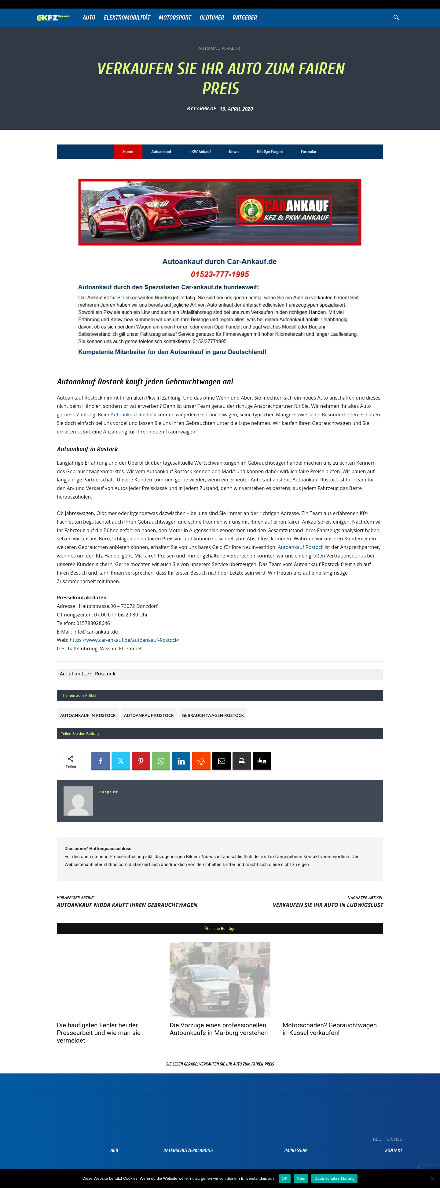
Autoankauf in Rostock (88, 715)
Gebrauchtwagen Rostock (213, 715)
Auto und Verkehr (219, 48)
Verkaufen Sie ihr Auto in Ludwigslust (328, 904)
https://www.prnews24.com (119, 800)
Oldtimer (212, 17)
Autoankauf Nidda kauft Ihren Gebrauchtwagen (127, 904)
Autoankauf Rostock (133, 414)
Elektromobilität (127, 17)
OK (285, 1178)
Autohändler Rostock (88, 674)
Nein (301, 1178)
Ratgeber (245, 17)
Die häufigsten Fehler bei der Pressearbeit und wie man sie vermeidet (99, 1033)
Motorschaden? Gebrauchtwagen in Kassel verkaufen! (330, 1029)
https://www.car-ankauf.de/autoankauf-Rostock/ (124, 640)
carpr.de (205, 108)
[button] (396, 18)
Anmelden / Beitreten (97, 4)
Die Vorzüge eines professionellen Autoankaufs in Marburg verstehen (219, 1029)
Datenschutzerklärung (334, 1178)
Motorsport (175, 17)
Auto (88, 17)
